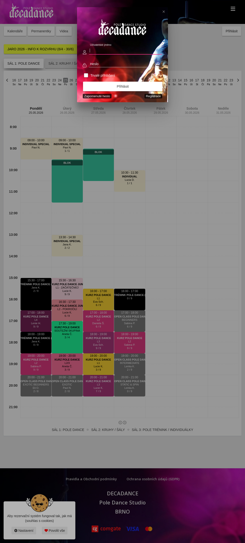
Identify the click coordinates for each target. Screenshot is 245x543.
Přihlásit (123, 86)
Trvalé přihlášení (102, 75)
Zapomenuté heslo (97, 96)
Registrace (153, 96)
